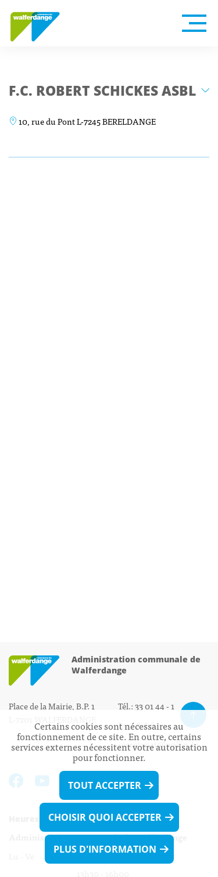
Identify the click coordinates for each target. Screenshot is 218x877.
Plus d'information (104, 849)
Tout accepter (104, 785)
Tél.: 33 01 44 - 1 (146, 705)
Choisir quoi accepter (105, 817)
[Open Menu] (194, 23)
